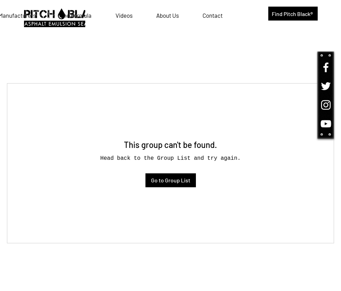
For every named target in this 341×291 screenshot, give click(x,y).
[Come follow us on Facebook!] (325, 67)
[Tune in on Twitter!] (325, 86)
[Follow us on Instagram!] (325, 105)
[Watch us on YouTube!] (325, 123)
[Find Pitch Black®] (293, 14)
